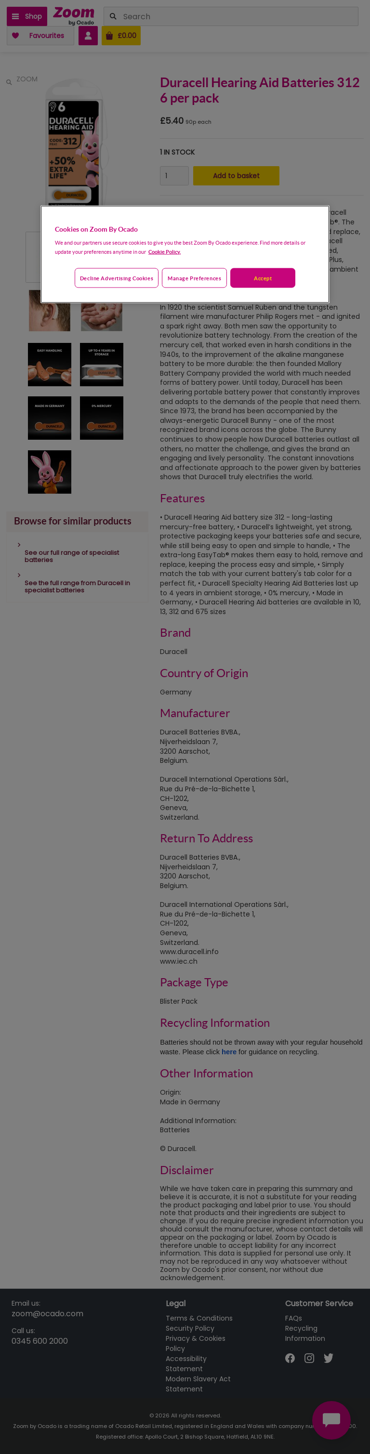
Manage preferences (194, 278)
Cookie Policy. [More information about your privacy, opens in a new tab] (164, 251)
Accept (263, 278)
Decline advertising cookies (116, 278)
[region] (185, 254)
